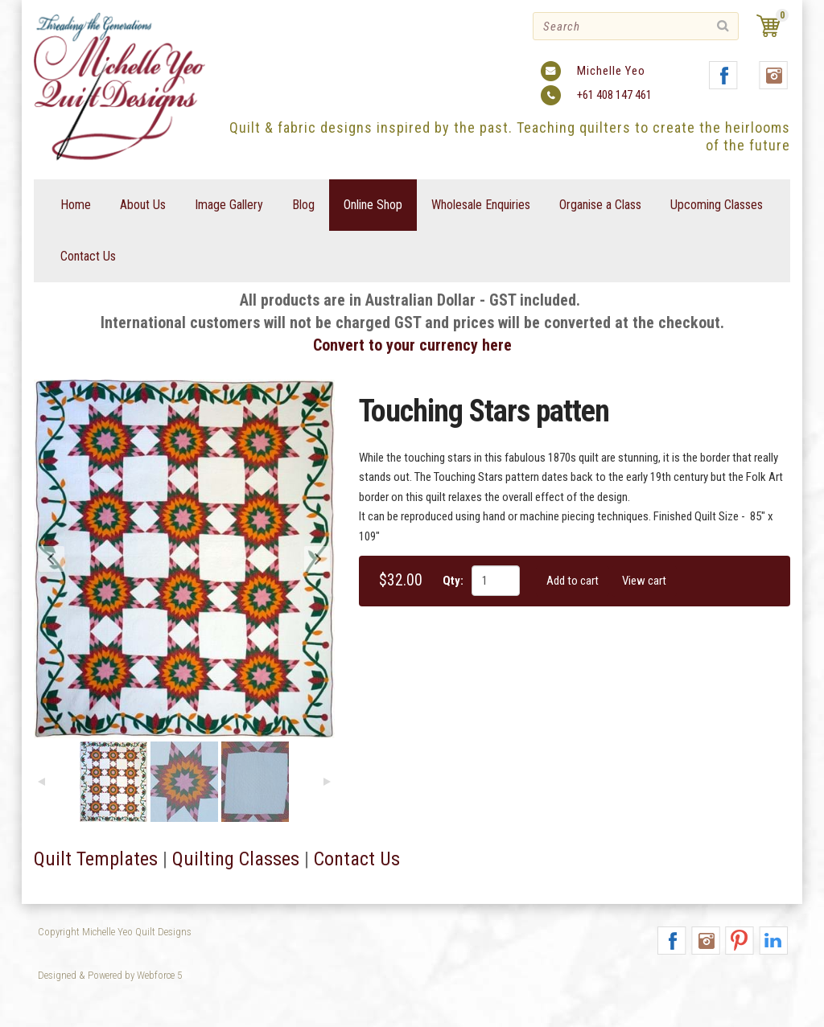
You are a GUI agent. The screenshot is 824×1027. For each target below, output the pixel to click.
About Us (143, 204)
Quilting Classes (235, 859)
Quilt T (59, 859)
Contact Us (88, 256)
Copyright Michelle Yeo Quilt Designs (115, 932)
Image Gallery (229, 204)
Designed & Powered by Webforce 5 (110, 975)
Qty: (453, 580)
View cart (644, 580)
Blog (303, 204)
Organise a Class (600, 204)
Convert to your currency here (412, 345)
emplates (121, 859)
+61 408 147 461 (614, 95)
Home (75, 204)
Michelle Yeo (611, 71)
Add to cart (572, 580)
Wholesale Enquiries (480, 204)
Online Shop (373, 204)
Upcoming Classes (716, 204)
